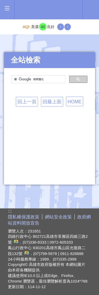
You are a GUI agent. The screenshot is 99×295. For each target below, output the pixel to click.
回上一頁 (26, 101)
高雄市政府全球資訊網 (49, 10)
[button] (7, 8)
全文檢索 (91, 8)
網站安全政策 (58, 217)
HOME (75, 101)
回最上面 (52, 101)
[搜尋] (38, 79)
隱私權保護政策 (23, 217)
